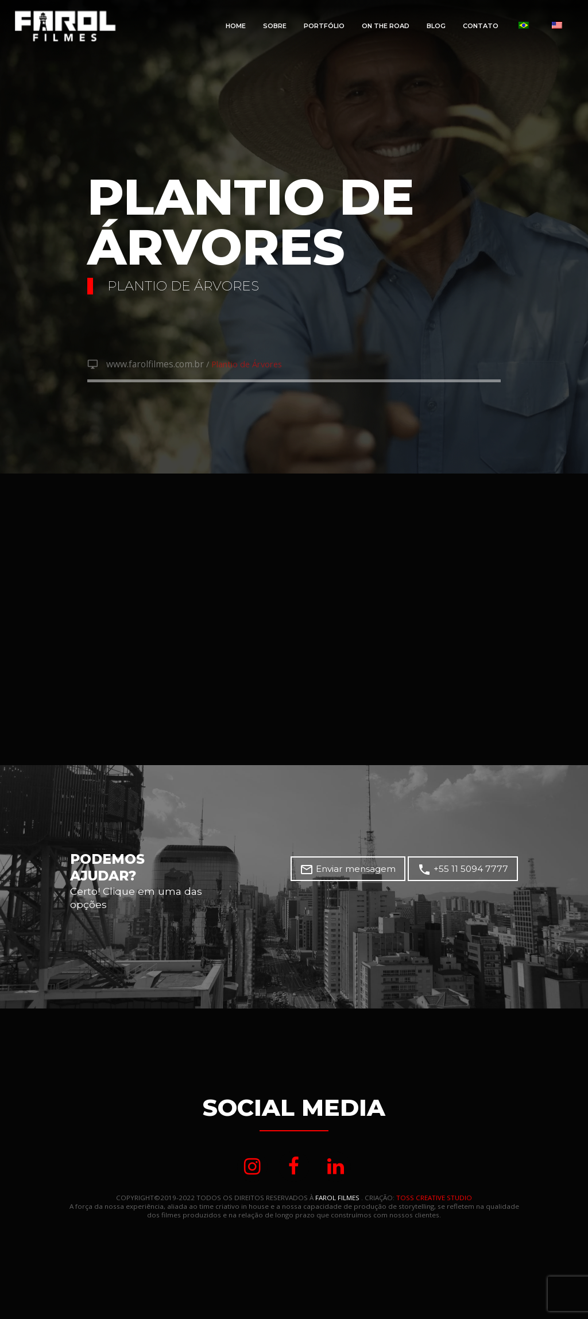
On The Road (385, 26)
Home (236, 26)
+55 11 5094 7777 (465, 871)
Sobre (275, 26)
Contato (480, 26)
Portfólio (324, 26)
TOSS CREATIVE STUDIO (434, 1200)
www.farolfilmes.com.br (151, 365)
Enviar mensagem (355, 871)
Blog (436, 26)
